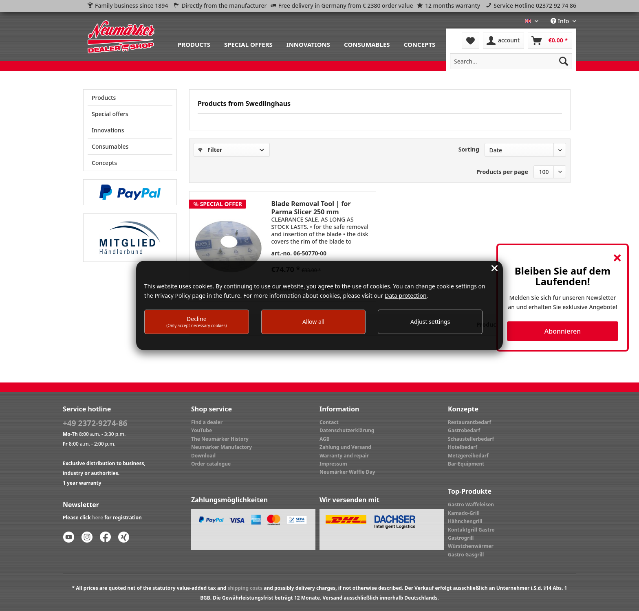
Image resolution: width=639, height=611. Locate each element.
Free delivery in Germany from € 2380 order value (345, 5)
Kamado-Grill (464, 513)
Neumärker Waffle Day (347, 471)
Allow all (313, 321)
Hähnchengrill (465, 521)
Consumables (110, 146)
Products (104, 97)
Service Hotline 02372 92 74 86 (535, 5)
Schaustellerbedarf (471, 438)
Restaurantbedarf (469, 422)
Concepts (104, 163)
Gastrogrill (461, 537)
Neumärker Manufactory (221, 447)
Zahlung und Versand (345, 447)
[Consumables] (367, 44)
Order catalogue (211, 463)
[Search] (563, 61)
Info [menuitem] (561, 21)
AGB (325, 438)
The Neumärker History (220, 438)
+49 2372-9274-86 (95, 423)
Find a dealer (207, 422)
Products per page (502, 172)
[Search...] (511, 61)
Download (203, 455)
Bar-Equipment (466, 463)
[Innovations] (308, 44)
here (97, 517)
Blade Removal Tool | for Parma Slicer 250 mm (310, 208)
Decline (196, 321)
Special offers (110, 114)
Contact (329, 422)
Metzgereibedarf (468, 455)
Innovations (108, 130)
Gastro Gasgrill (466, 554)
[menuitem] (194, 44)
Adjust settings (430, 321)
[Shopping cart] (550, 41)
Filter (210, 150)
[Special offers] (248, 44)
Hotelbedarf (462, 447)
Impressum (333, 463)
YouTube (201, 430)
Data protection (406, 295)
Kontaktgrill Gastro (471, 529)
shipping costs (244, 588)
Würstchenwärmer (471, 546)
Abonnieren (562, 331)
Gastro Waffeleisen (471, 504)
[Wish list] (470, 41)
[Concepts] (420, 44)
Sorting (468, 149)
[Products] (194, 44)
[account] (503, 41)
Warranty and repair (344, 455)
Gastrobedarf (464, 430)
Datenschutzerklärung (347, 430)
